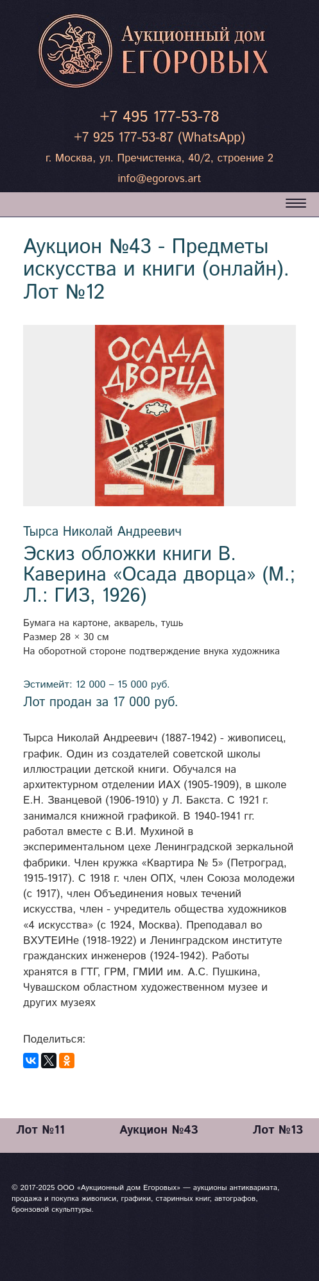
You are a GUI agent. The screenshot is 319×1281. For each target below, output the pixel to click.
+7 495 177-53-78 (159, 117)
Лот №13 (278, 1130)
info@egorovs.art (159, 178)
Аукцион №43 (158, 1130)
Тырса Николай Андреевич (102, 532)
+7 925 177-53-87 (123, 138)
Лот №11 (40, 1130)
